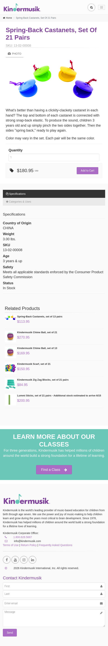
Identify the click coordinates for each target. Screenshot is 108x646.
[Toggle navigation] (101, 7)
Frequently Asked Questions (55, 545)
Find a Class (54, 469)
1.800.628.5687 (22, 537)
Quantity (16, 150)
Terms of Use (11, 545)
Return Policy (29, 545)
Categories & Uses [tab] (18, 201)
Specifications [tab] (16, 193)
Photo (14, 53)
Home (9, 18)
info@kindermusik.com (22, 541)
